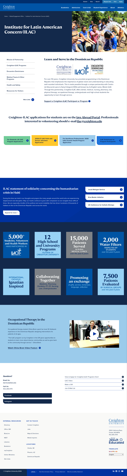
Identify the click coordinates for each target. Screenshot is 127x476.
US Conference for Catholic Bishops (101, 205)
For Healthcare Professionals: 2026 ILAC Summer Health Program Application (76, 140)
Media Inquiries (32, 438)
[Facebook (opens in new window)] (116, 471)
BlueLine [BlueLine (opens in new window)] (7, 433)
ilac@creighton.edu (89, 121)
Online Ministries (9, 455)
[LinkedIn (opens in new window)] (113, 471)
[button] (11, 212)
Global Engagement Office (17, 16)
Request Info (107, 2)
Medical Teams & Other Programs (15, 78)
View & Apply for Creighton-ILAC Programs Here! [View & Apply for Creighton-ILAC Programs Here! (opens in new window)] (82, 377)
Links (26, 100)
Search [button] (97, 2)
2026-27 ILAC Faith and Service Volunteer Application (43, 140)
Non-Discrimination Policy (46, 472)
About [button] (112, 8)
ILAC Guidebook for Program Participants (108, 140)
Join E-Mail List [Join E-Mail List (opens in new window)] (70, 388)
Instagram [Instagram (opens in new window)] (8, 401)
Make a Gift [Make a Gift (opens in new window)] (69, 384)
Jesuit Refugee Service (96, 189)
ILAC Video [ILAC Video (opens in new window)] (68, 380)
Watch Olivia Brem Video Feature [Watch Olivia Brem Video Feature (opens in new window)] (22, 348)
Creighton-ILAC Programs (16, 65)
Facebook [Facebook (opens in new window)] (7, 395)
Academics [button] (65, 8)
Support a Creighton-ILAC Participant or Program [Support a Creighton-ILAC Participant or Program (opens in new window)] (66, 101)
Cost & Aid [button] (87, 8)
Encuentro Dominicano (15, 71)
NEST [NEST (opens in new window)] (5, 438)
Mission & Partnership (15, 59)
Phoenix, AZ (31, 452)
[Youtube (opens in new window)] (122, 471)
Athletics (121, 8)
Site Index (7, 459)
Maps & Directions (33, 433)
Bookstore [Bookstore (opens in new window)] (7, 446)
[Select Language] (116, 454)
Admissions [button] (76, 8)
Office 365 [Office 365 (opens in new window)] (7, 429)
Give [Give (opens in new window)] (91, 2)
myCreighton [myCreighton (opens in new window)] (8, 450)
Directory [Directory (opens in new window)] (7, 425)
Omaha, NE (30, 448)
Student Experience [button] (100, 8)
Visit (115, 2)
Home (6, 16)
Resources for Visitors (15, 91)
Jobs (28, 429)
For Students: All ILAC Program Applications (15, 140)
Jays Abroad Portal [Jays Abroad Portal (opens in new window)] (88, 117)
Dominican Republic (33, 457)
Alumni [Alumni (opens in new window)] (85, 2)
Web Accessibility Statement (75, 472)
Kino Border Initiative (95, 197)
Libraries (6, 442)
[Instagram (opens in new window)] (119, 471)
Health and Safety (13, 85)
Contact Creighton (33, 425)
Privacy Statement (60, 472)
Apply (121, 2)
